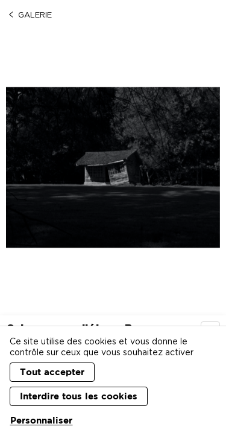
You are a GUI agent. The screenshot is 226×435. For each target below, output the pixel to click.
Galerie (29, 14)
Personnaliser (41, 420)
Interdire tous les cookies (78, 396)
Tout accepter (52, 372)
